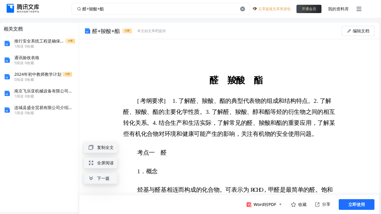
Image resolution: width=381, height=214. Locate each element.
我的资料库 (338, 9)
